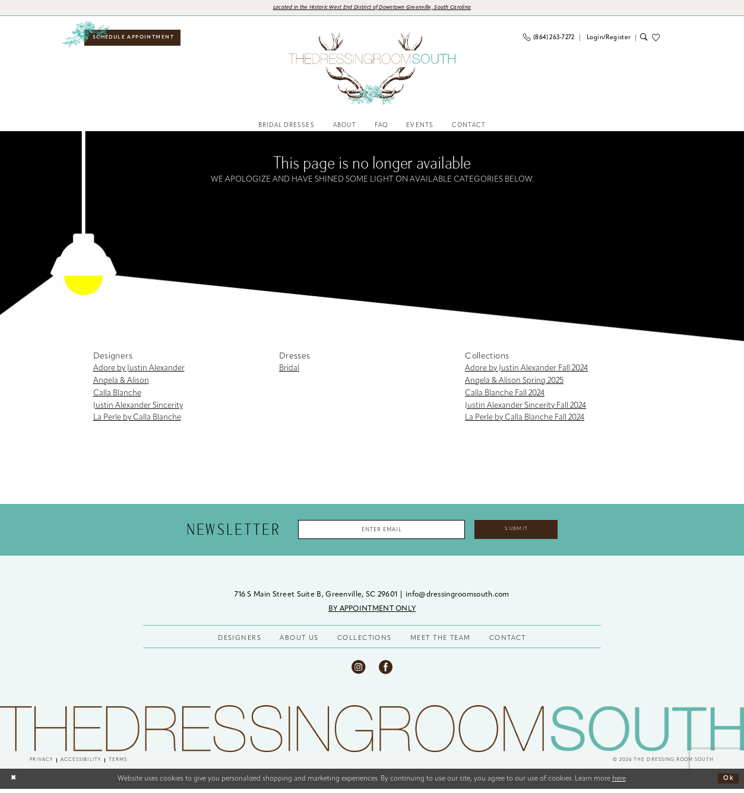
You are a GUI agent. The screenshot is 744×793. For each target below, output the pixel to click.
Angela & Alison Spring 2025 (514, 383)
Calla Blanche (117, 395)
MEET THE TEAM (440, 642)
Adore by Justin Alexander (139, 371)
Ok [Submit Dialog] (728, 782)
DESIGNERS (239, 642)
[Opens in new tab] (372, 8)
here (619, 782)
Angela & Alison (121, 383)
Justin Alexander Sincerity (138, 407)
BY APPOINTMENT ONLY (372, 613)
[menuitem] (137, 39)
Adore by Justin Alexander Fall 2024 (526, 371)
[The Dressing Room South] (372, 732)
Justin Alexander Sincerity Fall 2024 (525, 407)
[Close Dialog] (14, 783)
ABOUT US (299, 642)
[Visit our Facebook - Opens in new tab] (385, 671)
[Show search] (643, 39)
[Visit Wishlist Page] (658, 39)
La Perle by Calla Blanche (137, 420)
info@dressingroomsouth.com (457, 598)
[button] (608, 39)
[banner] (371, 70)
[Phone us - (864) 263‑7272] (548, 39)
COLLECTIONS (364, 642)
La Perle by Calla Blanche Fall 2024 (524, 420)
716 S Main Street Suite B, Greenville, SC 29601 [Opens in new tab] (317, 598)
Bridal (289, 371)
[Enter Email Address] (377, 532)
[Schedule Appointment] (137, 39)
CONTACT (507, 642)
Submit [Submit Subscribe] (525, 532)
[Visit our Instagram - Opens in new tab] (358, 671)
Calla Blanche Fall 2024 (504, 395)
